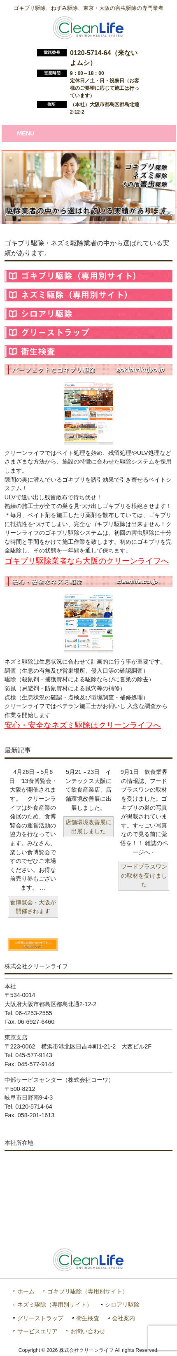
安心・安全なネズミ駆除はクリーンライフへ (83, 725)
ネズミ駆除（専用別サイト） (54, 1305)
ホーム (26, 1291)
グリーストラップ (40, 1318)
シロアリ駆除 (122, 1305)
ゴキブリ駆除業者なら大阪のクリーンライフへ (87, 561)
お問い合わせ (87, 1331)
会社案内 (123, 1318)
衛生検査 (87, 1318)
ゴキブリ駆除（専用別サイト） (87, 1291)
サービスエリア (37, 1331)
